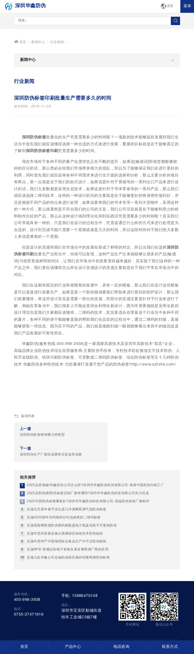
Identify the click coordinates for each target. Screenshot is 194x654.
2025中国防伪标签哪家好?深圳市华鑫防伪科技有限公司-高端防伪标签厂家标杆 (88, 526)
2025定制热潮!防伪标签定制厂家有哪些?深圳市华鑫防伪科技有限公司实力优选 (88, 518)
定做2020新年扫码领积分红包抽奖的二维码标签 (64, 542)
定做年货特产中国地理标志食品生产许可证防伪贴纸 (66, 566)
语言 (167, 6)
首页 (20, 86)
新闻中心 (38, 87)
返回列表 (24, 461)
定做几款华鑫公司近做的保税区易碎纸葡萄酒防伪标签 (68, 582)
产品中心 (73, 647)
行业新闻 (57, 87)
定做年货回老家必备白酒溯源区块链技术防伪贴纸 (65, 558)
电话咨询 (121, 647)
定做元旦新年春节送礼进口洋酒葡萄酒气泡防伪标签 (66, 534)
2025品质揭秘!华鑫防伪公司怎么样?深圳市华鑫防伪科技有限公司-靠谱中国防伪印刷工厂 (95, 510)
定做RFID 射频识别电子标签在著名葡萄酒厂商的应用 (67, 574)
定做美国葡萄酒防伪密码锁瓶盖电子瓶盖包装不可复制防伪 (72, 550)
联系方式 (170, 647)
